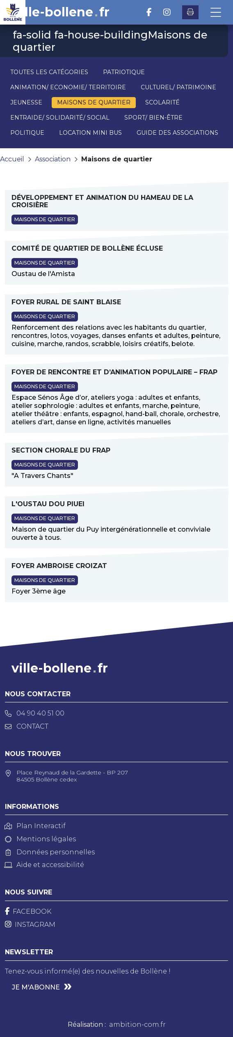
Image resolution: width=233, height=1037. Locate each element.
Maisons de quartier (93, 102)
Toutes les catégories (49, 72)
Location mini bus (90, 132)
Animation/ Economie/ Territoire (68, 87)
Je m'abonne (36, 987)
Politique (27, 132)
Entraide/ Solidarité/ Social (60, 117)
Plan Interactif (35, 826)
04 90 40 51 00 (34, 713)
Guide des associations (177, 132)
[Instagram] (30, 924)
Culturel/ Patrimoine (178, 87)
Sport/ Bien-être (153, 117)
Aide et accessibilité (44, 865)
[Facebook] (28, 911)
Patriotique (124, 72)
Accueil (12, 159)
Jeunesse (26, 102)
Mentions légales (40, 839)
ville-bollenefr (61, 12)
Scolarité (162, 102)
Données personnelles (50, 852)
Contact (26, 726)
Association (53, 159)
